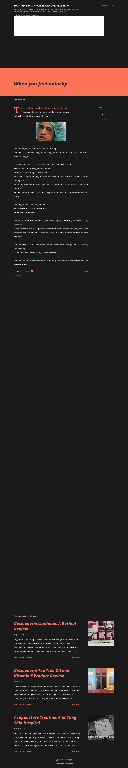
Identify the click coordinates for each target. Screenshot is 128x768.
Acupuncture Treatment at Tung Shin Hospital (45, 720)
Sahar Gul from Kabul (36, 164)
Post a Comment (26, 657)
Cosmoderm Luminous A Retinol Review (45, 626)
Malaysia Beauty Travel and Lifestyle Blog (41, 5)
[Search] (105, 5)
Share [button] (101, 107)
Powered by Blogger (64, 760)
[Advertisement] (60, 54)
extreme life (102, 119)
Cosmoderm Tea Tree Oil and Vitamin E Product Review (41, 673)
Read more (76, 657)
